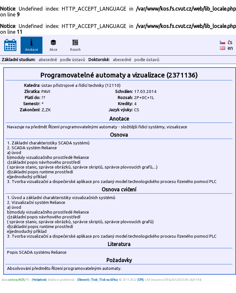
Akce (53, 44)
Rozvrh (75, 44)
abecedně (48, 59)
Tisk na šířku (108, 279)
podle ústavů (72, 59)
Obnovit (83, 279)
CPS (140, 279)
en (230, 48)
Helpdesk (39, 279)
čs (230, 42)
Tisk (94, 279)
